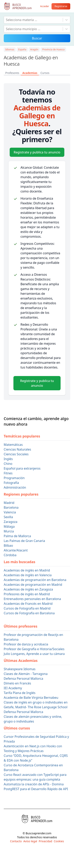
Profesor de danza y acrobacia (26, 644)
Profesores (12, 73)
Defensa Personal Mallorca (23, 678)
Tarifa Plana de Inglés (20, 693)
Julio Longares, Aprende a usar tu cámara (34, 654)
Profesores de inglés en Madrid (27, 594)
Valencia (10, 512)
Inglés (8, 459)
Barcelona (11, 507)
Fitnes (8, 473)
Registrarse (61, 6)
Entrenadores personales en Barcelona (32, 599)
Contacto (16, 841)
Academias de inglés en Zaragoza (28, 589)
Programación (14, 478)
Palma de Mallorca (17, 536)
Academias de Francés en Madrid (28, 603)
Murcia (9, 531)
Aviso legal (30, 841)
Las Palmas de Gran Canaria (24, 541)
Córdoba (10, 555)
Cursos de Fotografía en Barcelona (29, 613)
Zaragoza (10, 522)
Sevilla (8, 517)
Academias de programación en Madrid (33, 584)
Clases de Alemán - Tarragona (26, 674)
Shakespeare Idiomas (20, 669)
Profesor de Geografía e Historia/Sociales (34, 649)
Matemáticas (13, 444)
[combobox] (6, 19)
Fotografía (11, 482)
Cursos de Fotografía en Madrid (27, 608)
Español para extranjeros (22, 468)
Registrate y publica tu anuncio (37, 152)
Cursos (44, 73)
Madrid (9, 503)
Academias (29, 73)
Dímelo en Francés (17, 683)
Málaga (9, 526)
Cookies (59, 841)
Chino (8, 463)
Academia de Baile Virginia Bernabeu (31, 697)
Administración (15, 487)
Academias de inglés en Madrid (27, 570)
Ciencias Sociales (16, 454)
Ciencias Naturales (17, 449)
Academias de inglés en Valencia (28, 575)
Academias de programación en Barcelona (35, 580)
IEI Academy (13, 688)
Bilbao (8, 545)
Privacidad (45, 841)
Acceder (44, 6)
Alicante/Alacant (16, 550)
